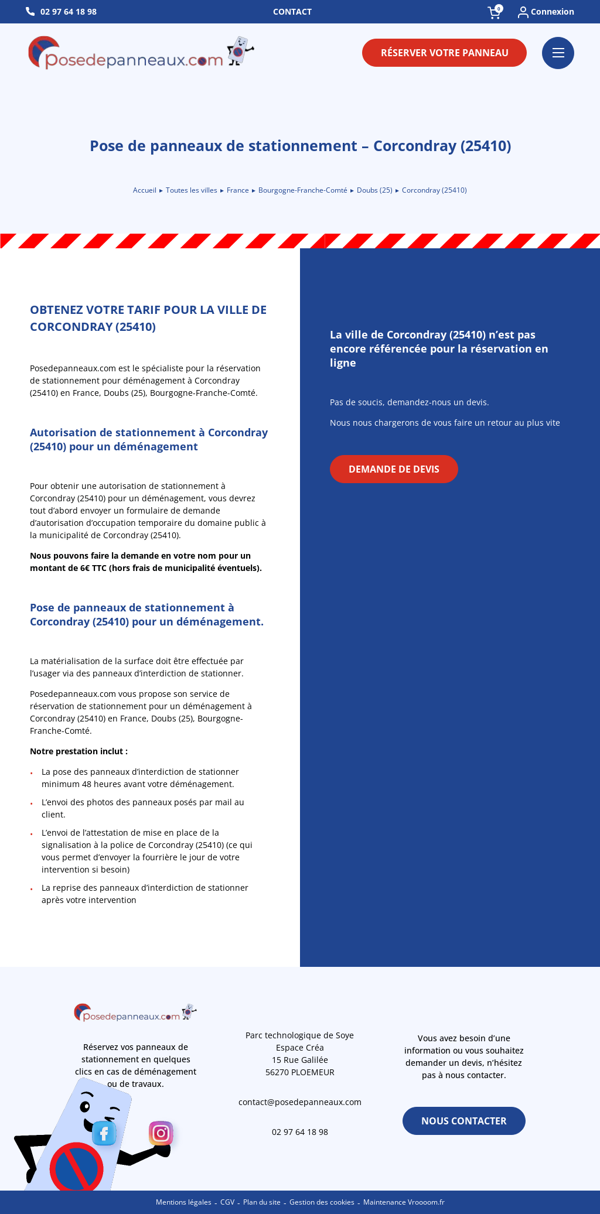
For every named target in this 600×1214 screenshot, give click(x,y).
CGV (227, 1202)
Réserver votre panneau (445, 52)
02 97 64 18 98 (68, 11)
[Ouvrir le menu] (558, 53)
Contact (292, 11)
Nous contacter (464, 1120)
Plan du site (262, 1202)
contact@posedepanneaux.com (300, 1101)
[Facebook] (107, 1135)
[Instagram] (164, 1135)
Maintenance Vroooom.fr (404, 1202)
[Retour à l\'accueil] (142, 52)
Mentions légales (184, 1202)
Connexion (546, 12)
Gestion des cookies (321, 1202)
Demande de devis (394, 469)
